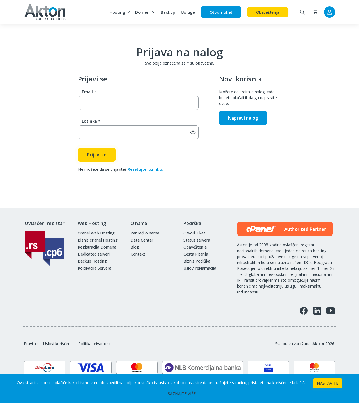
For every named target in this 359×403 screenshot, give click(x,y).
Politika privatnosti (95, 343)
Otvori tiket (221, 12)
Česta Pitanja (195, 254)
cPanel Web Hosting (96, 233)
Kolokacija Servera (94, 268)
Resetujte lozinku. (145, 169)
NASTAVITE (327, 383)
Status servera (196, 240)
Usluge (188, 12)
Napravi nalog (243, 118)
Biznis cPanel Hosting (98, 240)
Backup (168, 12)
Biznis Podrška (196, 261)
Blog (134, 247)
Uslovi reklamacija (199, 268)
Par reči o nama (144, 233)
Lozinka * (91, 121)
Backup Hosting (92, 261)
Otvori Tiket (194, 233)
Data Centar (141, 240)
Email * (89, 91)
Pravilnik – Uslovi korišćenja (49, 343)
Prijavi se (97, 155)
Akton (318, 343)
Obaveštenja (267, 12)
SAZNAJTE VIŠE (182, 393)
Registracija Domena (97, 247)
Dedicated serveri (94, 254)
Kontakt (137, 254)
